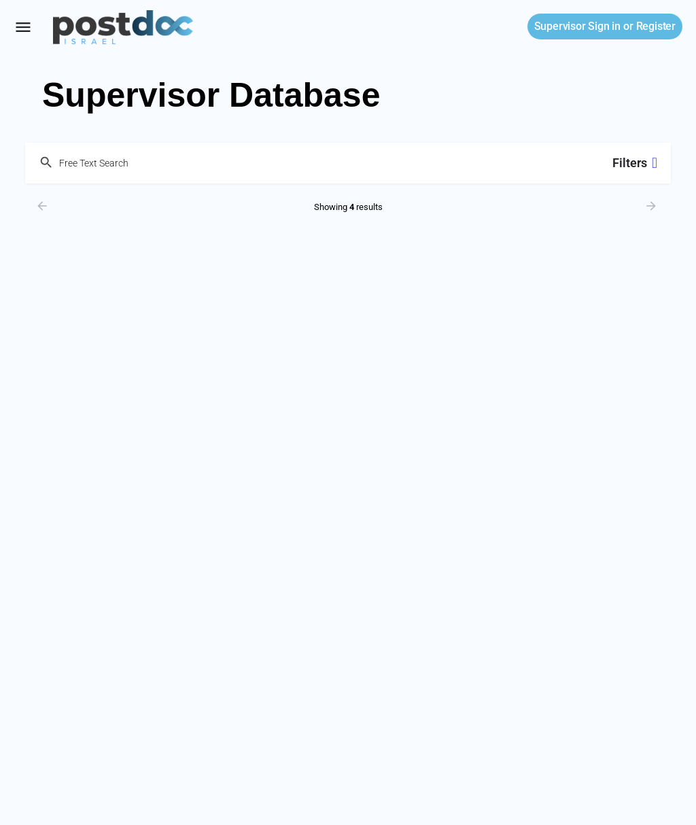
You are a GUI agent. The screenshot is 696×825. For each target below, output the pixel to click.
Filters (634, 163)
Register (656, 26)
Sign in (577, 26)
